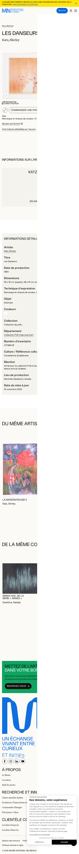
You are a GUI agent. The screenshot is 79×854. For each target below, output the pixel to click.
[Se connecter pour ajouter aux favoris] (12, 124)
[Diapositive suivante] (73, 433)
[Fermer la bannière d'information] (76, 3)
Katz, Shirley (10, 251)
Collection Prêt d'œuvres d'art (18, 335)
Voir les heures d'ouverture (25, 4)
